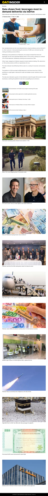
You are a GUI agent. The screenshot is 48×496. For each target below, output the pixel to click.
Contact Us (34, 494)
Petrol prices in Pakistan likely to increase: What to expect (22, 104)
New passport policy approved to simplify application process (22, 94)
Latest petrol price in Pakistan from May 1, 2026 (19, 99)
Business (4, 6)
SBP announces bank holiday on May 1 (17, 110)
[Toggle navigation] (44, 2)
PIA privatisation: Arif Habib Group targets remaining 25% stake (23, 88)
